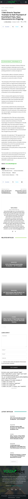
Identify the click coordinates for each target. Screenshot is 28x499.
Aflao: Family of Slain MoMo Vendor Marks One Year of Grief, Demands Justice (14, 320)
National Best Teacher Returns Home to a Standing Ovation (21, 192)
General (6, 7)
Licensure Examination (18, 170)
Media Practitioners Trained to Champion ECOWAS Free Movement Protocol (18, 456)
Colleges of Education (10, 168)
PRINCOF (14, 172)
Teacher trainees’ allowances (8, 174)
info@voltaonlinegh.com (16, 485)
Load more (14, 461)
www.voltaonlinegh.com (11, 163)
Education (11, 7)
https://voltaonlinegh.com (14, 209)
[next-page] (5, 327)
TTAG (17, 174)
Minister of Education (6, 172)
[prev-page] (2, 327)
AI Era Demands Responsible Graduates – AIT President (14, 265)
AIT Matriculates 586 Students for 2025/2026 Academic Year (14, 293)
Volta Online (8, 21)
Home (2, 7)
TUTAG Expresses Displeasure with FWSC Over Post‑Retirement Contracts (18, 447)
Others (14, 317)
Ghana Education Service (7, 170)
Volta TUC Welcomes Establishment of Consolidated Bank (6, 192)
